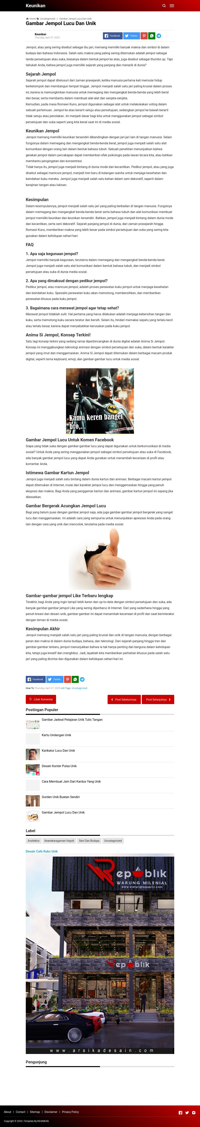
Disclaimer (51, 1111)
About (7, 1111)
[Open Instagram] (193, 1112)
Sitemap (35, 1111)
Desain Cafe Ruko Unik (42, 851)
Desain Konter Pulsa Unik (59, 766)
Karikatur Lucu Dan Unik (58, 750)
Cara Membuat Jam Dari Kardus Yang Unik (71, 781)
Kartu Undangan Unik (56, 735)
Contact (20, 1111)
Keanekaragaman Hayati (59, 840)
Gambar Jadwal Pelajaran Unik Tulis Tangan (72, 720)
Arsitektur (34, 840)
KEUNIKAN (43, 1121)
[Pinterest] (144, 35)
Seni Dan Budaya (89, 840)
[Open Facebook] (180, 1112)
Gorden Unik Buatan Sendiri (61, 797)
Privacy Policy (70, 1111)
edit (63, 688)
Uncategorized (79, 688)
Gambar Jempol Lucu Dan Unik (63, 812)
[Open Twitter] (187, 1112)
